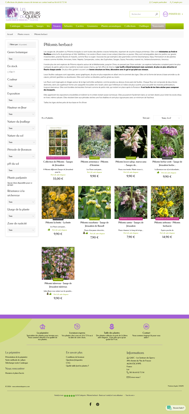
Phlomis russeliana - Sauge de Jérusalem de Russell (94, 224)
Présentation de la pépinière (16, 357)
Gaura (122, 59)
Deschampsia (143, 57)
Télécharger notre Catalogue (16, 363)
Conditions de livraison (75, 357)
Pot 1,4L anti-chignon (58, 175)
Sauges (116, 59)
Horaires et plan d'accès (14, 373)
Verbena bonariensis (152, 59)
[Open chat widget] (174, 407)
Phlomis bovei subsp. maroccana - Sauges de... (130, 163)
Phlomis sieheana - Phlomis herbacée (167, 224)
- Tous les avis (94, 395)
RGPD (181, 386)
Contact (146, 333)
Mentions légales (173, 386)
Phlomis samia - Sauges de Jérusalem (130, 224)
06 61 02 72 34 (61, 2)
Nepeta (80, 59)
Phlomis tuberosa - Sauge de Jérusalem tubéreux (58, 285)
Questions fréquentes (74, 360)
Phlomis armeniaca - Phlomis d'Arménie (94, 163)
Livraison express (77, 333)
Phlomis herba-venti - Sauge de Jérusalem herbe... (167, 163)
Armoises (67, 59)
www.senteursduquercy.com (21, 386)
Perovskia (130, 59)
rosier (136, 59)
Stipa (152, 57)
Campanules (89, 59)
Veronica (164, 59)
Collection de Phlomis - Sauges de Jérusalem (58, 163)
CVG (68, 363)
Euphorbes (108, 59)
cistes (97, 59)
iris (142, 59)
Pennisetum (159, 57)
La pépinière (42, 333)
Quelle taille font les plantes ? (77, 366)
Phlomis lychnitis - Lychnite (58, 222)
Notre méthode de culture (15, 360)
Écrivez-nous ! (134, 377)
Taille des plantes (112, 333)
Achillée (60, 59)
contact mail (47, 2)
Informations (135, 353)
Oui (12, 72)
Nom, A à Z (171, 118)
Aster (74, 59)
